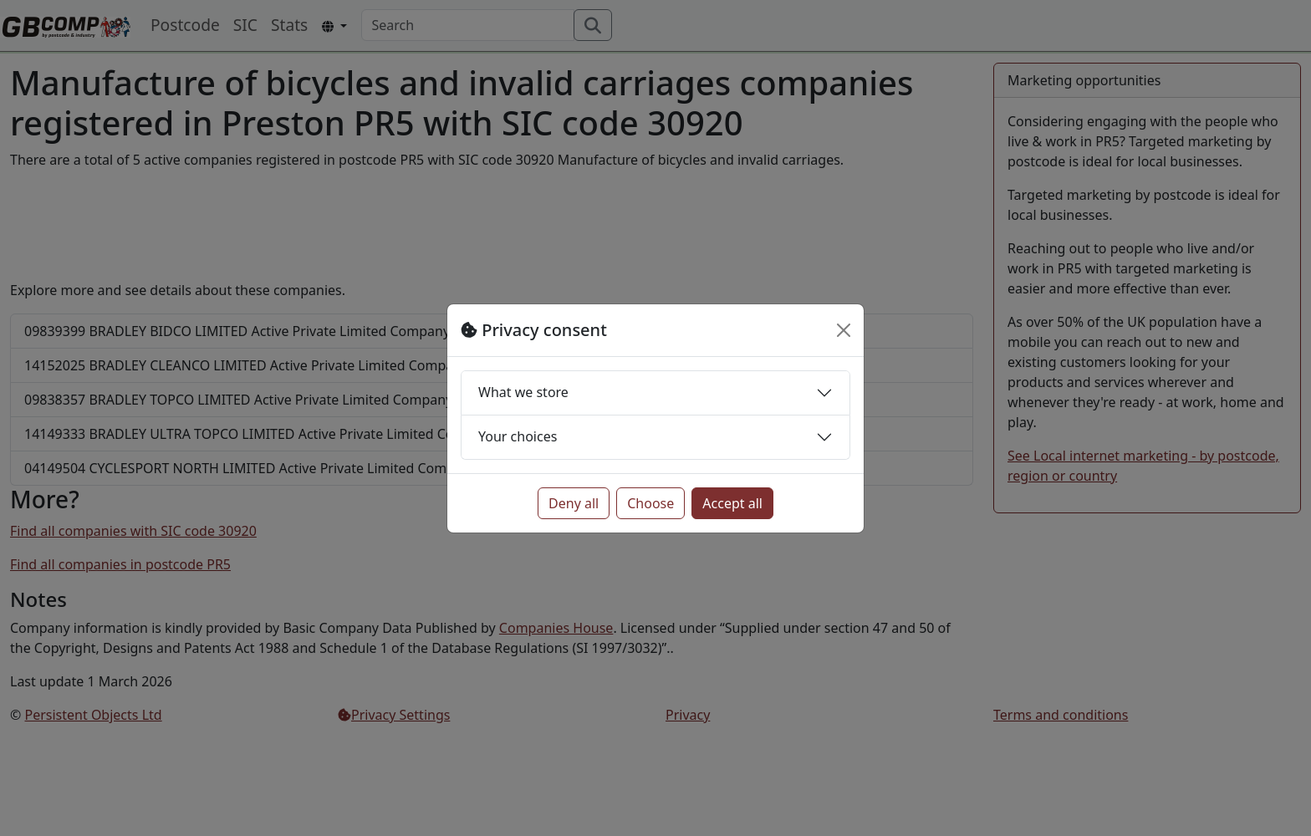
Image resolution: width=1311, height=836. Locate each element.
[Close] (843, 330)
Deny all (573, 503)
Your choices (517, 436)
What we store (523, 392)
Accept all (732, 503)
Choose (650, 503)
